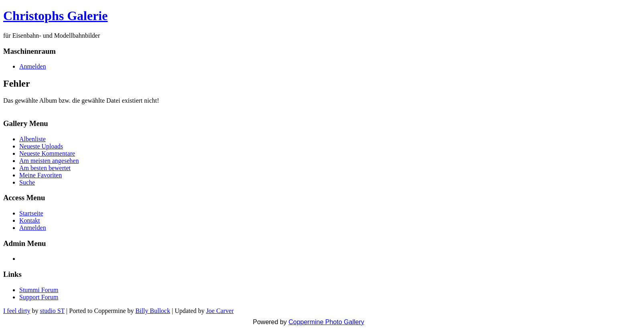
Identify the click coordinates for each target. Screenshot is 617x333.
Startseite (31, 213)
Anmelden (32, 66)
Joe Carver (220, 310)
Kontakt (29, 220)
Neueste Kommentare (47, 153)
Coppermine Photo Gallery (326, 322)
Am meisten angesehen (49, 160)
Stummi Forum (38, 289)
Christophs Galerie (55, 15)
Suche (27, 182)
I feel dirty (16, 310)
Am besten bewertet (45, 167)
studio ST (52, 310)
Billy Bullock (153, 310)
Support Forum (38, 297)
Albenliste (32, 139)
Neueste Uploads (41, 146)
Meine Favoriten (40, 175)
